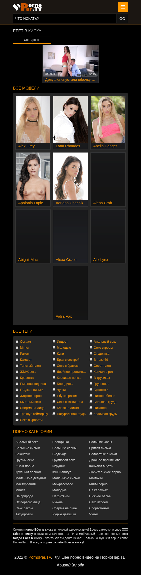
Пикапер (100, 408)
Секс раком (24, 508)
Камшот (26, 360)
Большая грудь (105, 402)
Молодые (64, 347)
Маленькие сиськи (66, 478)
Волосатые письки (103, 454)
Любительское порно (105, 472)
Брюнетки (101, 390)
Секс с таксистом (70, 402)
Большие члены (64, 448)
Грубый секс (25, 460)
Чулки (61, 390)
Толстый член (30, 366)
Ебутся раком (67, 396)
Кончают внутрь (101, 466)
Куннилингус (61, 472)
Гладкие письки (31, 390)
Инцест (62, 341)
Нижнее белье (104, 396)
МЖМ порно (98, 484)
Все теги (22, 331)
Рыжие (57, 502)
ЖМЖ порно (25, 466)
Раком (24, 353)
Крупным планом (28, 472)
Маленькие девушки (31, 478)
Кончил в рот (103, 372)
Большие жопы (100, 442)
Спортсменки (99, 508)
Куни (60, 353)
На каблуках (98, 490)
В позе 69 (101, 360)
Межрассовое (62, 484)
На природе (24, 496)
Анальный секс (105, 341)
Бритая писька (100, 448)
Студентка (102, 353)
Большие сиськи (28, 448)
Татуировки (24, 514)
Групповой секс (63, 460)
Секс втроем (103, 347)
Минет (25, 347)
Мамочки (96, 478)
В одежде (59, 454)
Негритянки (61, 496)
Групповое (101, 384)
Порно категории (32, 431)
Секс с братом (67, 366)
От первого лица (28, 502)
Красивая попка (68, 378)
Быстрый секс (30, 402)
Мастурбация (26, 484)
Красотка (27, 378)
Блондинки (60, 442)
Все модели (26, 88)
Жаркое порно (31, 396)
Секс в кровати (31, 420)
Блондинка (65, 384)
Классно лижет (68, 408)
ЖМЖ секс (28, 372)
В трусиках (102, 378)
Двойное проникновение (72, 372)
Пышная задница (33, 384)
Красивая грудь (105, 414)
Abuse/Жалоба (70, 565)
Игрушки (58, 466)
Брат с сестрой (68, 360)
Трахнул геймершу (34, 414)
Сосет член (102, 366)
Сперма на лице (32, 408)
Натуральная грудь (71, 414)
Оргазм (25, 341)
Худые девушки (64, 514)
